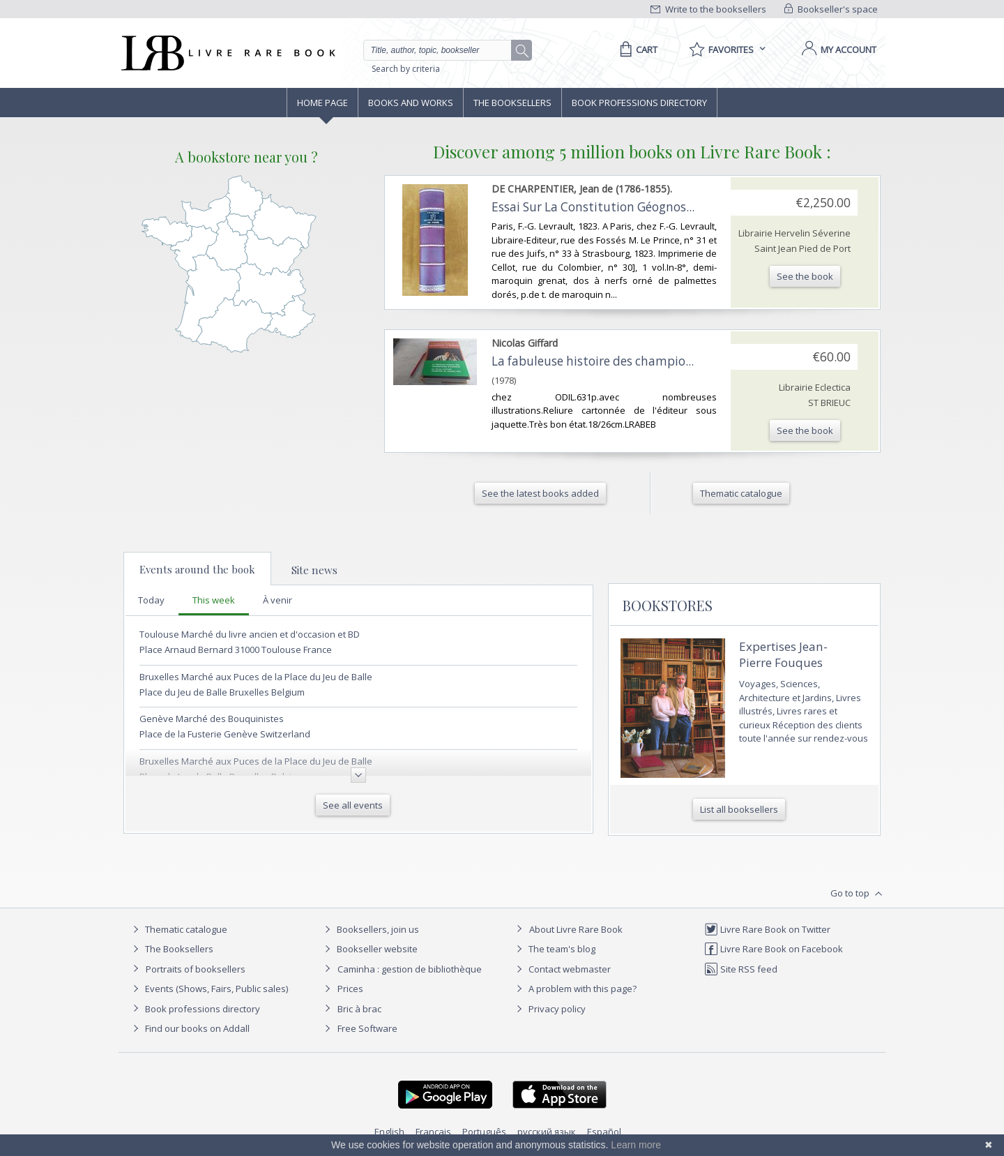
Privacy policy (549, 1009)
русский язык (546, 1131)
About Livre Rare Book (576, 929)
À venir (277, 600)
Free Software (367, 1028)
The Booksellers (512, 102)
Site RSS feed (740, 969)
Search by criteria (406, 69)
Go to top (857, 894)
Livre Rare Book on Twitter (767, 929)
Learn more (636, 1144)
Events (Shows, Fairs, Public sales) (208, 989)
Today (151, 600)
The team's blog (553, 949)
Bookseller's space (831, 9)
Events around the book (197, 569)
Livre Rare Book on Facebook (773, 949)
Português (484, 1131)
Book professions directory (639, 102)
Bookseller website (369, 949)
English (389, 1131)
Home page (322, 102)
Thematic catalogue (178, 929)
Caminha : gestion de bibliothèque (409, 969)
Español (604, 1131)
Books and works (410, 102)
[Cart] (636, 49)
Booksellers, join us (370, 929)
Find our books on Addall (189, 1028)
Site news (314, 570)
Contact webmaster (561, 969)
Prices (350, 988)
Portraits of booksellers (195, 969)
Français (433, 1131)
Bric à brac (359, 1009)
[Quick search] (443, 50)
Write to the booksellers (708, 9)
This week (213, 600)
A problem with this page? (574, 989)
